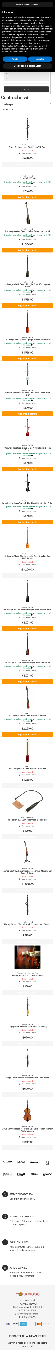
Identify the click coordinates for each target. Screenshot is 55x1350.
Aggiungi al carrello (27, 197)
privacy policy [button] (38, 20)
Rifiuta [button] (15, 59)
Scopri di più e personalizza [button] (27, 66)
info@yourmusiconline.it (28, 1313)
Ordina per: (8, 104)
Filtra (26, 89)
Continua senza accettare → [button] (27, 5)
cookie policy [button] (45, 32)
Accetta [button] (40, 59)
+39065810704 (29, 1316)
